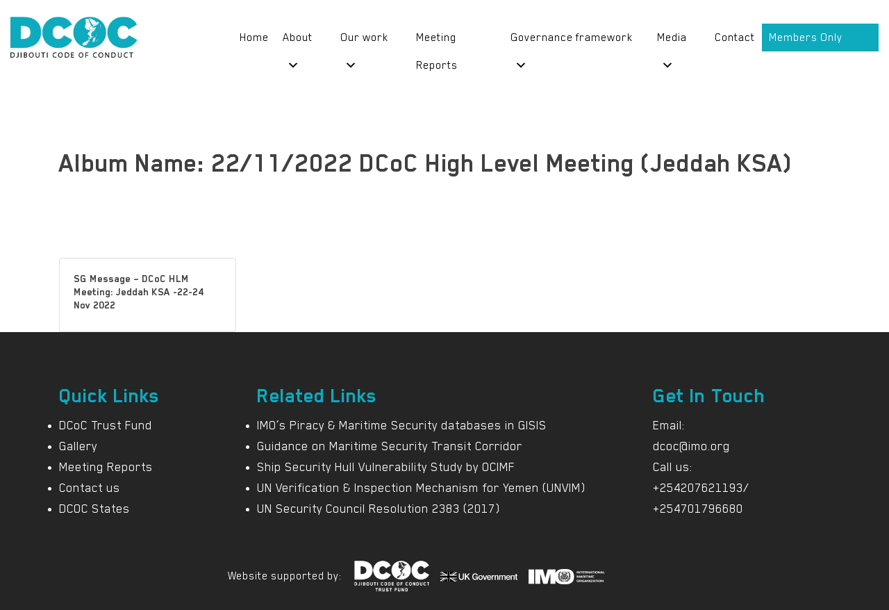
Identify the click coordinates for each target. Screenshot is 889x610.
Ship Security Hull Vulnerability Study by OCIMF (386, 467)
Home (254, 37)
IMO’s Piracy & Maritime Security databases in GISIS (402, 425)
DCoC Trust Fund (105, 425)
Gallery (78, 446)
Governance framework (571, 41)
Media (672, 41)
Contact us (89, 488)
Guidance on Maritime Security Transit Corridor (389, 446)
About (298, 41)
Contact (735, 37)
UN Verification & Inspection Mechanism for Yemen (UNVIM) (421, 488)
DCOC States (94, 509)
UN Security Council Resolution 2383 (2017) (378, 509)
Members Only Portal (805, 41)
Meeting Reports (437, 41)
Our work (364, 41)
